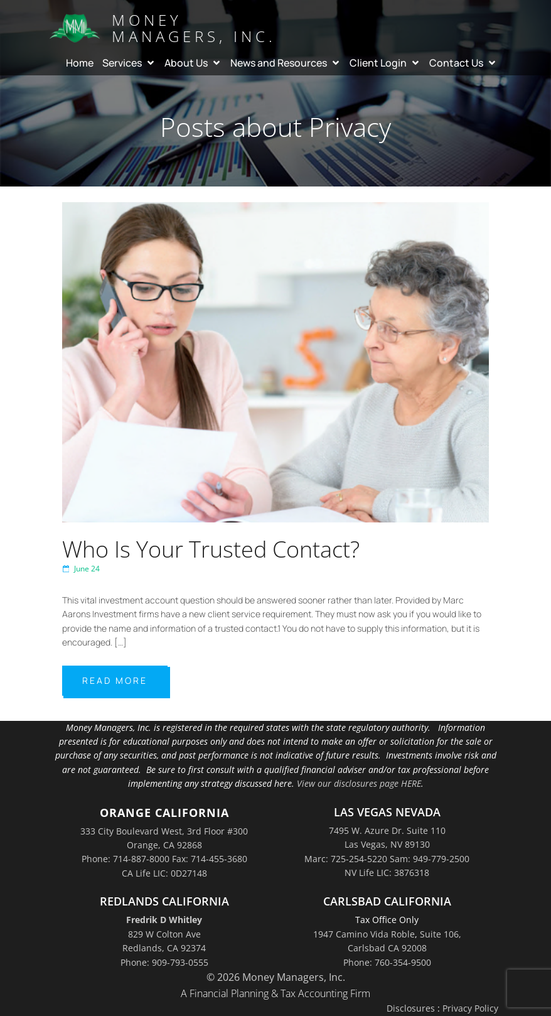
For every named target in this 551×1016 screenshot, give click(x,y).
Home (80, 63)
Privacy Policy (470, 1008)
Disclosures (411, 1008)
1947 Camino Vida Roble (364, 934)
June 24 (81, 568)
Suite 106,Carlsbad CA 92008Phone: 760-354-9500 (402, 948)
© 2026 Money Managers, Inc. (275, 977)
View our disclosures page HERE (359, 783)
